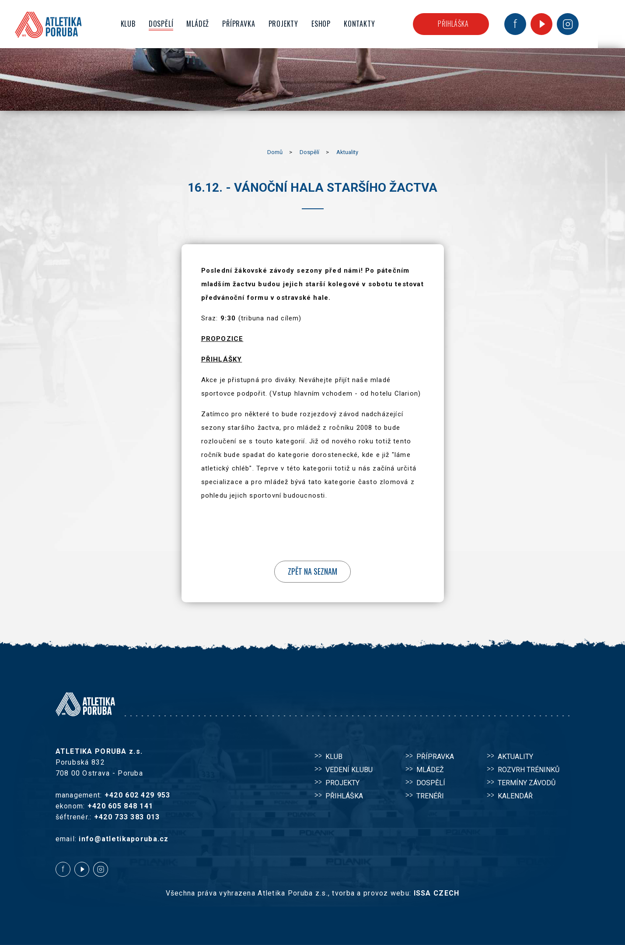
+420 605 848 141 (120, 806)
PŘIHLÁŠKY (221, 359)
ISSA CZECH (437, 893)
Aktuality (347, 152)
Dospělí (309, 152)
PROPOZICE (222, 339)
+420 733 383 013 (127, 817)
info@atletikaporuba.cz (123, 839)
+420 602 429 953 (137, 795)
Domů (275, 152)
